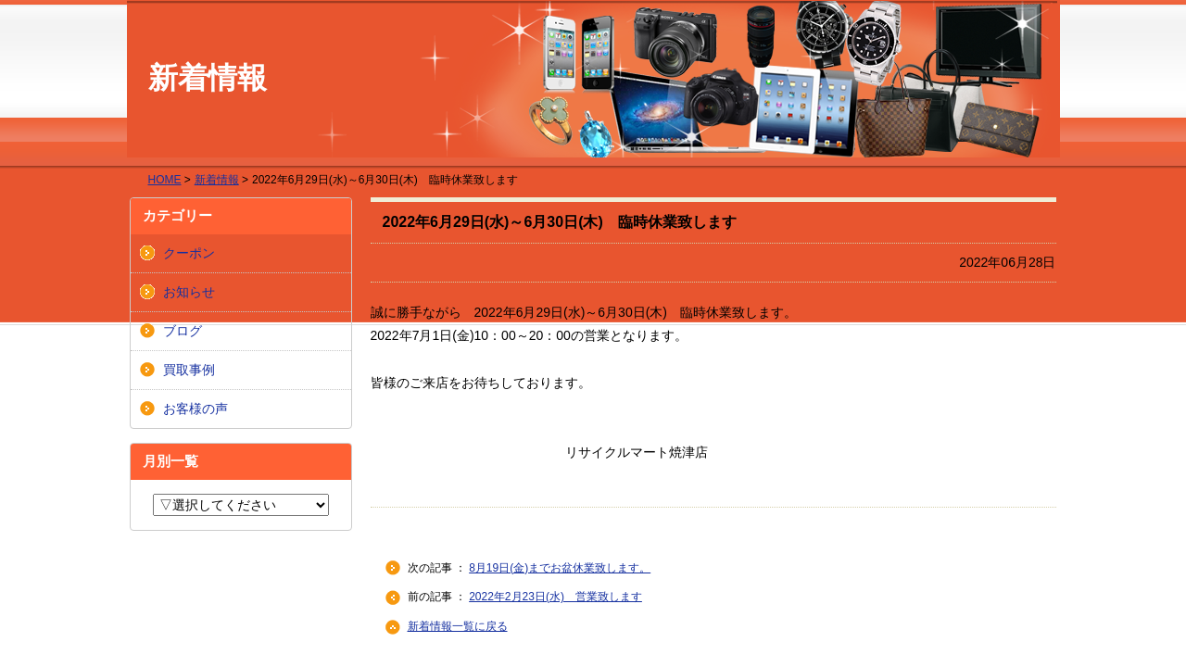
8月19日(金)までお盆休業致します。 (559, 567)
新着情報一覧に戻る (458, 626)
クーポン (189, 252)
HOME (165, 179)
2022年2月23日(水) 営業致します (555, 596)
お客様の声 (195, 408)
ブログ (182, 330)
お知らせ (189, 291)
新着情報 (217, 179)
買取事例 (189, 369)
